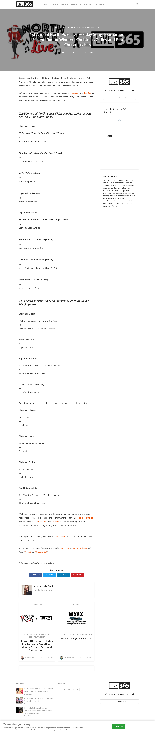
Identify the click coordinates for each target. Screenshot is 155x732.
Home (38, 4)
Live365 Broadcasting (79, 548)
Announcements (86, 4)
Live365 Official (64, 548)
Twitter (87, 93)
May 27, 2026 (28, 704)
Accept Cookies (119, 726)
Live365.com (60, 536)
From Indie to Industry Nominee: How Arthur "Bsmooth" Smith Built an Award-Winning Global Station (38, 710)
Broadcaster (54, 4)
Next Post (76, 604)
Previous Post (37, 604)
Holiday (58, 27)
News (45, 4)
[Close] (151, 726)
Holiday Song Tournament (88, 27)
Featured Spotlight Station (80, 634)
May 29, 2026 (28, 694)
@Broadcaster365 (40, 552)
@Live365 (27, 552)
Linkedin (63, 575)
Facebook (75, 93)
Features (74, 4)
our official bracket (84, 518)
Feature (64, 634)
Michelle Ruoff (46, 586)
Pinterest (77, 575)
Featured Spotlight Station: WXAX (76, 638)
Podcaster (64, 4)
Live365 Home (99, 4)
